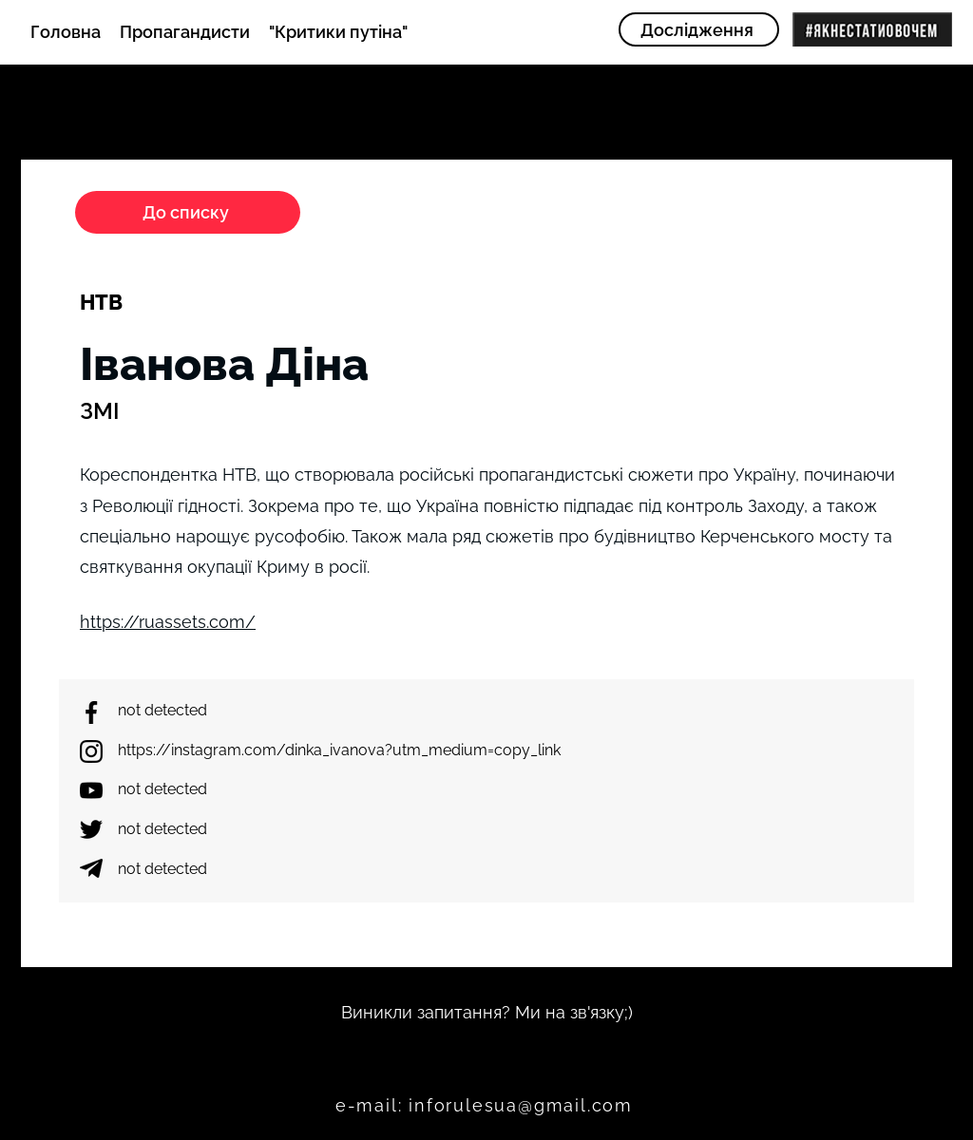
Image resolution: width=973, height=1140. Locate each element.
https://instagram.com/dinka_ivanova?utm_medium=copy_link (339, 750)
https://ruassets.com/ (168, 622)
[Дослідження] (699, 29)
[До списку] (187, 212)
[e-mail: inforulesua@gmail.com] (486, 1106)
